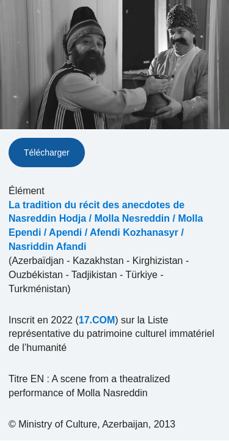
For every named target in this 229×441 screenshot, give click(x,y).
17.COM (97, 320)
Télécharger (47, 152)
